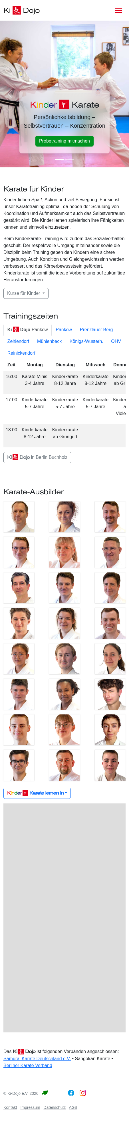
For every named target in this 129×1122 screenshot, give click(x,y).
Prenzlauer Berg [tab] (96, 329)
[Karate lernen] (69, 159)
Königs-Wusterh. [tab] (86, 341)
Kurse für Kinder (24, 293)
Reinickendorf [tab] (21, 353)
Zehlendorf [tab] (18, 341)
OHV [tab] (116, 341)
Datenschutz (55, 1107)
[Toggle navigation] (119, 10)
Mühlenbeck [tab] (49, 341)
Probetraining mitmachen (64, 141)
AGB (73, 1107)
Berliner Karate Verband (27, 1065)
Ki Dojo (21, 10)
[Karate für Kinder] (59, 159)
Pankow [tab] (27, 329)
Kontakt (10, 1107)
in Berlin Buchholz (37, 457)
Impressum (30, 1107)
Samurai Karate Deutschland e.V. (37, 1058)
